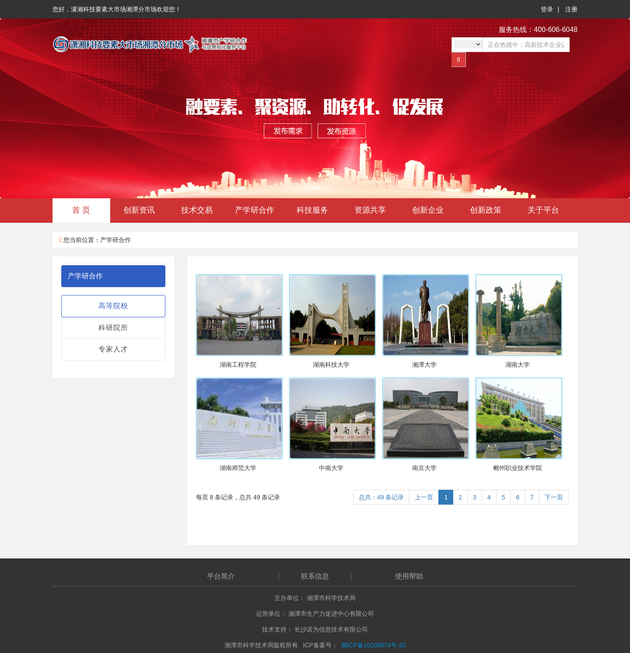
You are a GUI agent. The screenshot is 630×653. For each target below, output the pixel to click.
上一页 (424, 497)
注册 (571, 9)
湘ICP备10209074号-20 (373, 645)
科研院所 (113, 327)
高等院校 (113, 305)
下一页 (554, 497)
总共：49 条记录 (381, 497)
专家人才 (113, 349)
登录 (547, 9)
